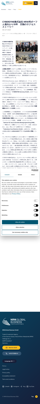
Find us (4, 366)
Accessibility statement (8, 376)
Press (14, 9)
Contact (28, 3)
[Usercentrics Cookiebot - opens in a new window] (31, 170)
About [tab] (33, 174)
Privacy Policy (16, 193)
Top (34, 396)
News (9, 9)
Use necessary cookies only (20, 232)
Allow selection (20, 227)
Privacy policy (6, 372)
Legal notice (5, 369)
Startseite (3, 9)
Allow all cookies (20, 222)
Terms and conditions (8, 379)
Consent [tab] (7, 174)
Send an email (11, 348)
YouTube (30, 386)
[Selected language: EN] (9, 361)
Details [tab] (20, 174)
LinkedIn (6, 386)
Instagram (15, 386)
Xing (22, 386)
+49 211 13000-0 (12, 353)
